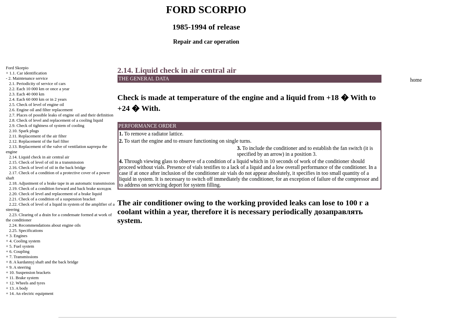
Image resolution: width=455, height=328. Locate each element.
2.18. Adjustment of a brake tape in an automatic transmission (62, 183)
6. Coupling (19, 251)
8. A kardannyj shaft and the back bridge (43, 261)
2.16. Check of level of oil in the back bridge (47, 167)
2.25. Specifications (26, 230)
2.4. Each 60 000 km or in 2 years (38, 99)
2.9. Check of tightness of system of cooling (46, 125)
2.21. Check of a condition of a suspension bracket (52, 198)
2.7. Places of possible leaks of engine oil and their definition (61, 115)
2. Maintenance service (28, 78)
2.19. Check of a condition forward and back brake (60, 188)
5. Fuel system (21, 246)
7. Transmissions (23, 256)
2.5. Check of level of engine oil (36, 104)
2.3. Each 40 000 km (27, 94)
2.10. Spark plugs (24, 130)
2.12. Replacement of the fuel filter (39, 141)
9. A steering (20, 267)
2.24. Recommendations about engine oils (45, 225)
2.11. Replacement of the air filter (38, 135)
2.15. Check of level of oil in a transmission (46, 162)
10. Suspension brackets (29, 272)
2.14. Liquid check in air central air (39, 156)
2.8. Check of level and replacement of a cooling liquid (56, 120)
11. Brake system (23, 277)
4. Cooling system (24, 240)
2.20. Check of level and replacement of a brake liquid (55, 193)
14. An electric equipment (31, 293)
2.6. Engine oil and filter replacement (41, 109)
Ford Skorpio (17, 67)
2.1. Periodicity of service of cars (37, 83)
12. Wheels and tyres (27, 282)
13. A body (18, 288)
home (416, 80)
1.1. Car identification (28, 73)
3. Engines (18, 235)
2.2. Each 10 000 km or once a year (39, 88)
